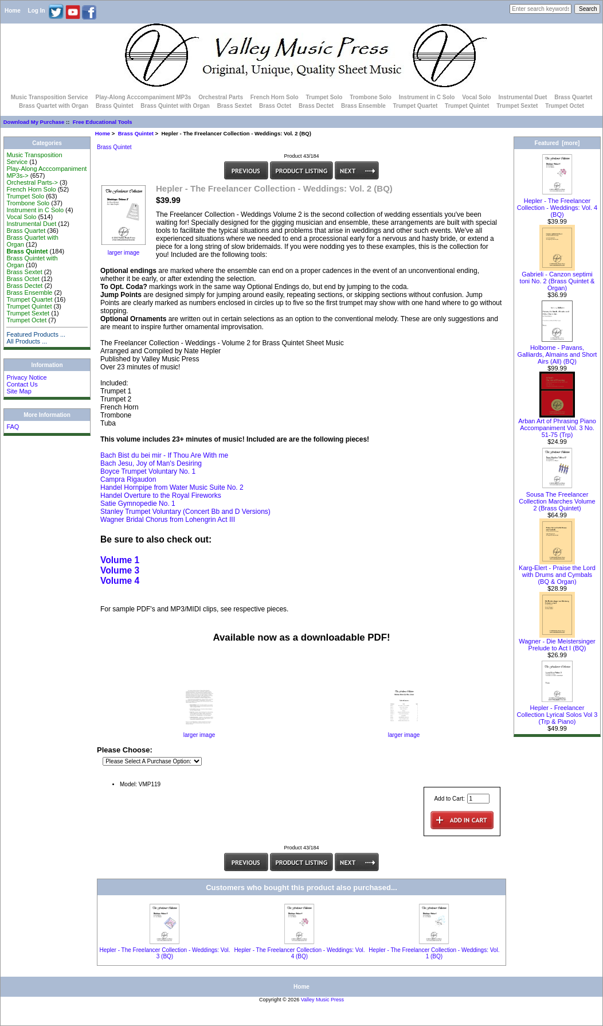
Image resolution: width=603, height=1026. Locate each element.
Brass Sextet (234, 106)
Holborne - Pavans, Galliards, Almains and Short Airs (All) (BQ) (557, 351)
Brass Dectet (316, 106)
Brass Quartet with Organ (53, 106)
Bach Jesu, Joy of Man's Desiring (151, 463)
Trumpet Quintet (467, 106)
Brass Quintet (136, 133)
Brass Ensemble (363, 106)
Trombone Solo (370, 97)
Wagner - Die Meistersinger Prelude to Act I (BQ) (557, 642)
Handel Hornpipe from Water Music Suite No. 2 (172, 487)
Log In (36, 10)
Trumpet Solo (324, 97)
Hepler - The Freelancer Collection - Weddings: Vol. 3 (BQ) (164, 953)
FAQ (12, 426)
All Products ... (26, 341)
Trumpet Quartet (415, 106)
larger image (199, 732)
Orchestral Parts (220, 97)
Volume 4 (119, 581)
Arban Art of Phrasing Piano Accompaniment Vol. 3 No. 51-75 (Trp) (557, 425)
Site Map (18, 391)
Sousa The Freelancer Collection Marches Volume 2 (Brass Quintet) (557, 498)
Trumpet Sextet (517, 106)
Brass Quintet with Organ (175, 106)
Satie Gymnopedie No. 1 (137, 504)
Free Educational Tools (102, 122)
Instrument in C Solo (427, 97)
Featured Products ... (35, 334)
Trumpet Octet (564, 106)
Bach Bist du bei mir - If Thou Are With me (164, 455)
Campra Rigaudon (128, 479)
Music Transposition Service (49, 97)
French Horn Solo (274, 97)
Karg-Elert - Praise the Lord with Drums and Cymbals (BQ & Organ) (557, 572)
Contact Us (21, 384)
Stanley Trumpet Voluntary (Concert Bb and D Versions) (185, 512)
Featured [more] (557, 143)
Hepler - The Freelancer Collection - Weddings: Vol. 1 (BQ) (434, 953)
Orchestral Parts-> (32, 182)
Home (13, 10)
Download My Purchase (34, 122)
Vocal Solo (476, 97)
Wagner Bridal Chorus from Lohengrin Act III (167, 520)
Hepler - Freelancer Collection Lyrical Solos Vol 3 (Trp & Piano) (557, 712)
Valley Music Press (322, 999)
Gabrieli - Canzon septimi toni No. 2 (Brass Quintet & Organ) (557, 278)
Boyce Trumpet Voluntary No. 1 (147, 471)
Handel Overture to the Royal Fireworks (160, 495)
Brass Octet (275, 106)
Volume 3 (119, 570)
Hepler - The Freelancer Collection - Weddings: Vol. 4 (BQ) (299, 953)
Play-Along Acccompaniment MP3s (143, 97)
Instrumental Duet (522, 97)
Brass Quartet (573, 97)
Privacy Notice (26, 377)
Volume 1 (119, 560)
